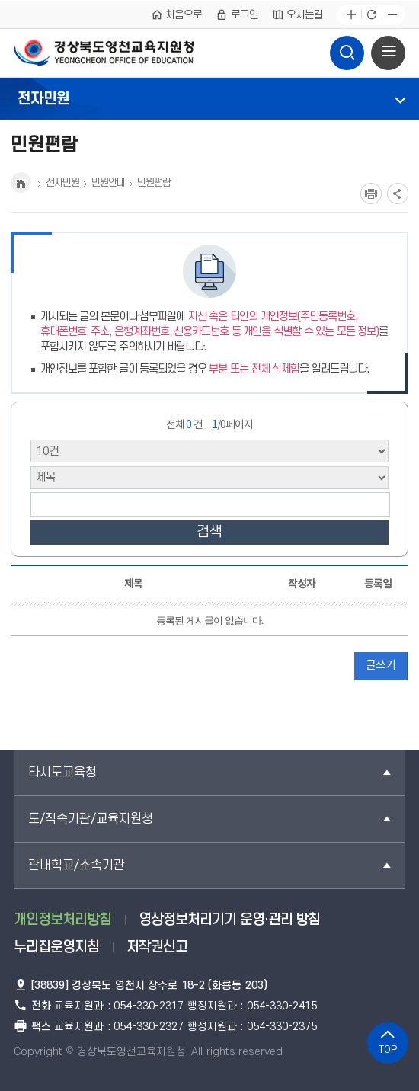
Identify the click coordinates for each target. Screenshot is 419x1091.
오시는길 (298, 14)
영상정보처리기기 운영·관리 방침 (229, 920)
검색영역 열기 (347, 49)
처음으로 (177, 14)
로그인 (237, 14)
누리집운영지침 (56, 947)
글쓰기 (380, 665)
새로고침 (371, 15)
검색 (209, 532)
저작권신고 (156, 947)
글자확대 (351, 15)
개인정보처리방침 (62, 920)
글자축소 (392, 15)
